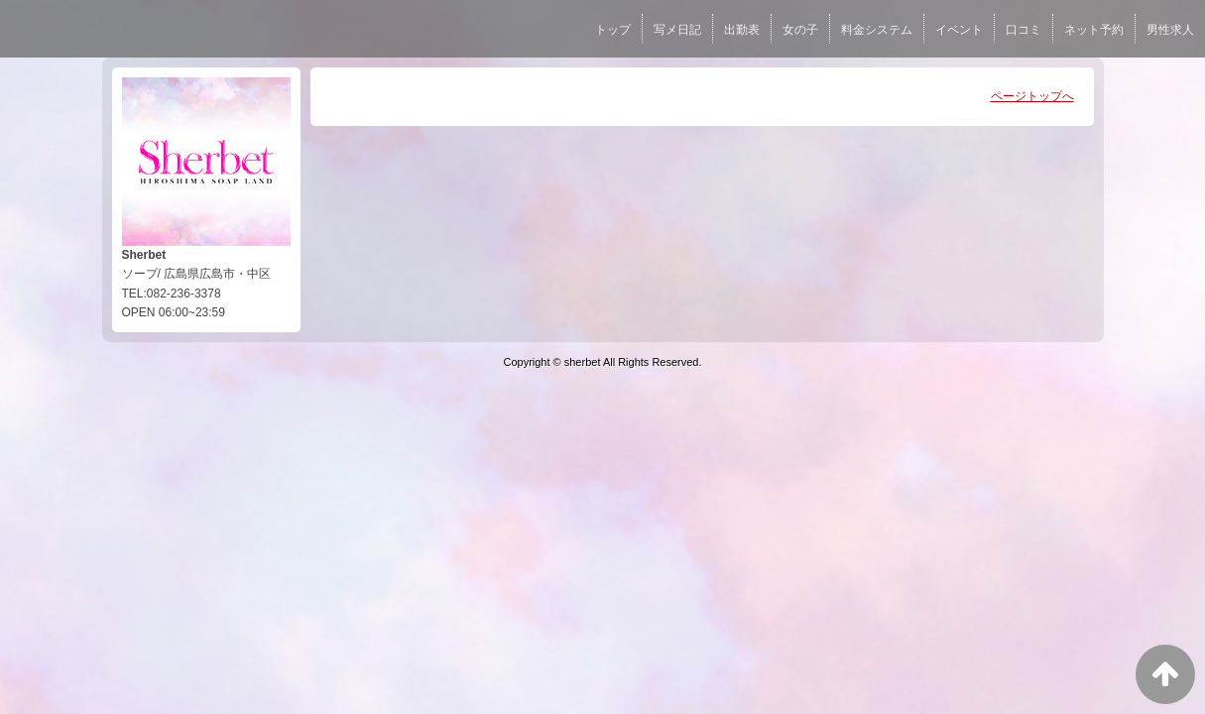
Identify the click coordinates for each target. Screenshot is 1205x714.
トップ (613, 30)
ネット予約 (1094, 30)
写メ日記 (677, 30)
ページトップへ (1032, 96)
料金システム (876, 30)
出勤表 (742, 30)
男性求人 (1170, 30)
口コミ (1023, 30)
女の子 (800, 30)
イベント (959, 30)
